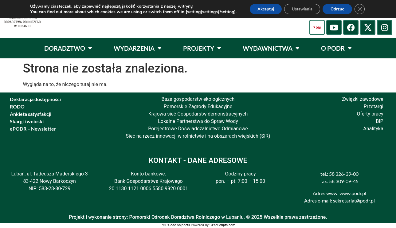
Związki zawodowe (362, 99)
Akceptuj (261, 9)
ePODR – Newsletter (33, 129)
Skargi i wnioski (27, 121)
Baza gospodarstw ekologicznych (198, 99)
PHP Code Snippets (175, 225)
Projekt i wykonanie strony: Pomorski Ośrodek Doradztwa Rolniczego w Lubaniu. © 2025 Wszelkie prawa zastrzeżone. (198, 217)
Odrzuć (341, 9)
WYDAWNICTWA (271, 48)
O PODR (336, 48)
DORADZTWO (68, 48)
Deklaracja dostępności (35, 99)
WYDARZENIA (138, 48)
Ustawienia (302, 9)
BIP (379, 121)
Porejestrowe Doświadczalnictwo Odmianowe (198, 129)
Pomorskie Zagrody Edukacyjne (198, 106)
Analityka (373, 129)
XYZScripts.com (223, 225)
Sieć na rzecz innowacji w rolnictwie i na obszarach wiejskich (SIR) (198, 136)
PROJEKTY (202, 48)
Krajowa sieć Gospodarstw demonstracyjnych (198, 114)
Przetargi (373, 106)
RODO (17, 106)
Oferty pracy (370, 114)
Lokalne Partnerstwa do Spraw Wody (198, 121)
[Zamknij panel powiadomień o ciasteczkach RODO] (365, 9)
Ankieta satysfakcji (30, 114)
